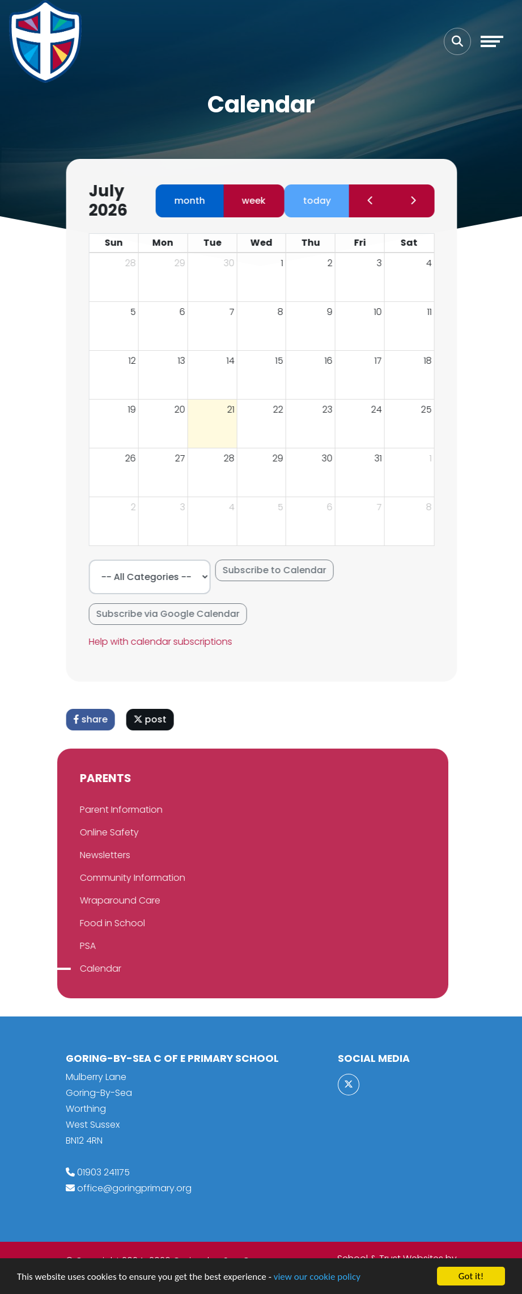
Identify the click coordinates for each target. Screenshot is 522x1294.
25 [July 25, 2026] (432, 409)
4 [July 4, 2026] (435, 263)
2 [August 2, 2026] (139, 507)
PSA (62, 945)
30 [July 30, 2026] (333, 458)
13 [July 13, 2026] (187, 360)
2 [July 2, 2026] (336, 263)
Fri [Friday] (366, 242)
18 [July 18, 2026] (434, 360)
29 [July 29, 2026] (284, 458)
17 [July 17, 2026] (384, 360)
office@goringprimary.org (134, 1188)
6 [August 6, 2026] (336, 507)
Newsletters (79, 855)
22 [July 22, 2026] (284, 409)
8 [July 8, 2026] (287, 311)
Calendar (75, 968)
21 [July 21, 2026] (236, 409)
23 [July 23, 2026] (334, 409)
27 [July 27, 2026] (186, 458)
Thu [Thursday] (316, 242)
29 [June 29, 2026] (185, 263)
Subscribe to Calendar (280, 570)
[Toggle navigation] (492, 41)
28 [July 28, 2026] (235, 458)
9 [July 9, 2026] (336, 311)
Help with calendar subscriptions (166, 641)
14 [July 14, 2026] (236, 360)
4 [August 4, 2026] (237, 507)
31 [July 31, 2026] (384, 458)
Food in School (87, 923)
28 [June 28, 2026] (136, 263)
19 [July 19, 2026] (138, 409)
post (155, 719)
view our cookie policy (317, 1281)
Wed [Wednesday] (267, 242)
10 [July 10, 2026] (384, 311)
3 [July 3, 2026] (385, 263)
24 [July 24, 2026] (382, 409)
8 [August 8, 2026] (435, 507)
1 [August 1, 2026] (436, 458)
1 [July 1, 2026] (288, 263)
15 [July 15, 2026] (286, 360)
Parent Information (95, 809)
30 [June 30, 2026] (235, 263)
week (259, 200)
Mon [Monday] (169, 242)
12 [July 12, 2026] (138, 360)
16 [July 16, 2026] (335, 360)
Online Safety (83, 832)
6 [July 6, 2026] (188, 311)
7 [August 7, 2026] (385, 507)
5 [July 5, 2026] (139, 311)
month (195, 200)
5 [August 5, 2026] (287, 507)
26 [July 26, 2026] (136, 458)
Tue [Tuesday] (218, 242)
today (323, 200)
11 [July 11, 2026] (435, 311)
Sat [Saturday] (415, 242)
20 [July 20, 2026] (185, 409)
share (96, 719)
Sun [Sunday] (120, 242)
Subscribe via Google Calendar (173, 613)
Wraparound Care (94, 900)
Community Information (107, 877)
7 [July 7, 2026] (237, 311)
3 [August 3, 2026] (188, 507)
